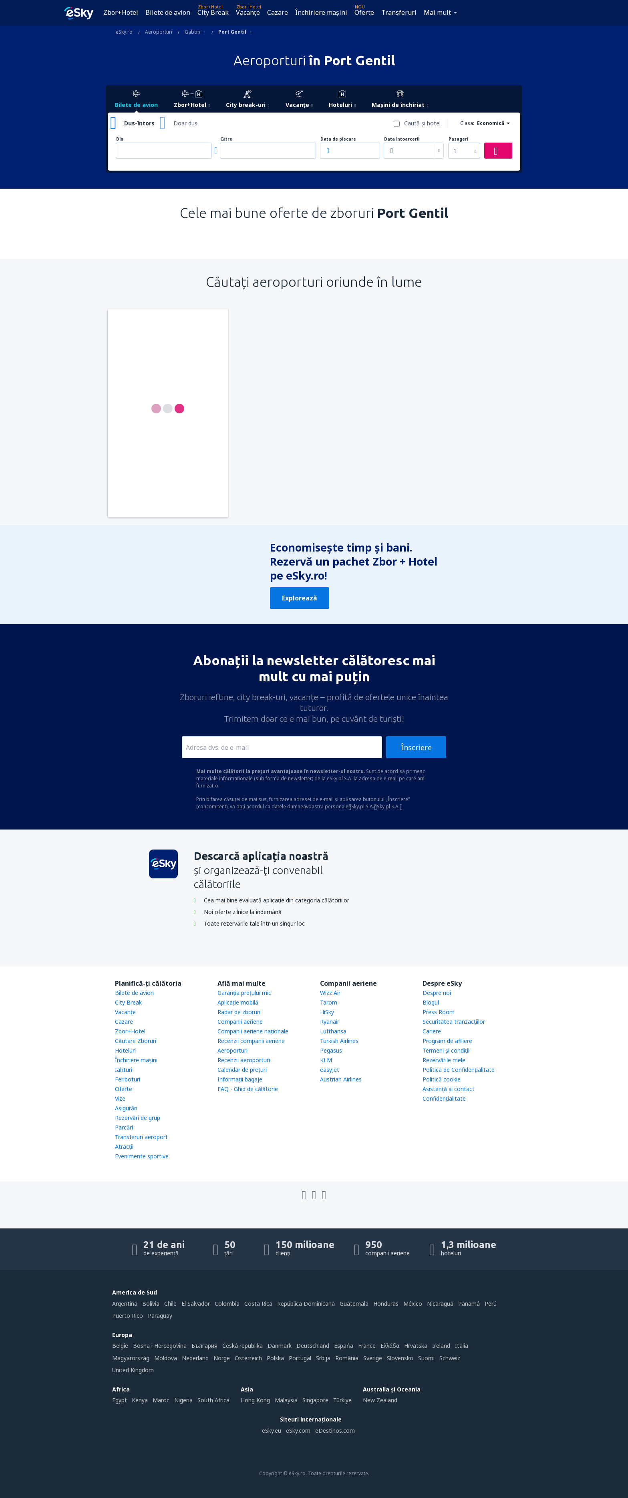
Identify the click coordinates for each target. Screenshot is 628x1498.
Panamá (469, 1303)
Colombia (227, 1303)
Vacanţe (248, 12)
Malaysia (286, 1400)
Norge (221, 1358)
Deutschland (312, 1345)
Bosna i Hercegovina (160, 1345)
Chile (170, 1303)
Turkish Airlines (339, 1041)
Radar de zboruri (238, 1012)
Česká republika (242, 1345)
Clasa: (467, 123)
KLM (326, 1060)
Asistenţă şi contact (449, 1089)
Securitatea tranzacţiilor (454, 1021)
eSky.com (298, 1430)
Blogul (431, 1002)
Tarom (328, 1002)
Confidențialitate (444, 1098)
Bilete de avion (167, 12)
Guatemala (354, 1303)
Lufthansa (333, 1031)
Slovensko (400, 1358)
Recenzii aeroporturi (243, 1060)
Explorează (299, 598)
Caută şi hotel (422, 123)
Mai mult (437, 12)
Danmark (280, 1345)
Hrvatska (415, 1345)
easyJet (329, 1069)
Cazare (277, 12)
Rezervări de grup (137, 1117)
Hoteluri (125, 1050)
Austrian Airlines (341, 1079)
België (120, 1345)
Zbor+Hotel (120, 12)
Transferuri (399, 12)
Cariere (432, 1031)
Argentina (124, 1303)
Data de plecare (338, 139)
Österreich (248, 1358)
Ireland (441, 1345)
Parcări (124, 1127)
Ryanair (329, 1021)
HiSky (327, 1012)
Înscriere (416, 747)
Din (119, 139)
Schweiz (449, 1358)
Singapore (315, 1400)
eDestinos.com (335, 1430)
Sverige (372, 1358)
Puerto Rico (127, 1315)
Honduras (386, 1303)
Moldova (165, 1358)
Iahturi (123, 1069)
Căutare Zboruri (135, 1041)
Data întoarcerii (401, 139)
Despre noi (437, 993)
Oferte (364, 12)
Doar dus (185, 123)
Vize (120, 1098)
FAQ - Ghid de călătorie (247, 1089)
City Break (213, 12)
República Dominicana (306, 1303)
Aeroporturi (232, 1050)
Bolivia (150, 1303)
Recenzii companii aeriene (251, 1041)
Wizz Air (330, 993)
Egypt (119, 1400)
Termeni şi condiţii (446, 1050)
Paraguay (160, 1315)
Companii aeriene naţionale (252, 1031)
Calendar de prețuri (242, 1069)
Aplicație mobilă (237, 1002)
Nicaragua (440, 1303)
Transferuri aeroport (141, 1137)
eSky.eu (271, 1430)
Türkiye (342, 1400)
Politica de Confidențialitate (459, 1069)
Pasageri (458, 139)
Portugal (300, 1358)
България (204, 1345)
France (367, 1345)
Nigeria (183, 1400)
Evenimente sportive (142, 1156)
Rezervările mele (444, 1060)
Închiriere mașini (321, 12)
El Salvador (195, 1303)
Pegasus (331, 1050)
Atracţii (124, 1146)
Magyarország (130, 1358)
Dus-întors (139, 123)
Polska (275, 1358)
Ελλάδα (389, 1345)
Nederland (195, 1358)
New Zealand (380, 1400)
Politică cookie (442, 1079)
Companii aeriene (240, 1021)
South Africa (213, 1400)
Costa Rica (258, 1303)
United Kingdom (133, 1370)
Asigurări (126, 1108)
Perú (491, 1303)
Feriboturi (127, 1079)
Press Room (439, 1012)
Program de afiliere (447, 1041)
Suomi (426, 1358)
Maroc (161, 1400)
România (346, 1358)
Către (226, 139)
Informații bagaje (239, 1079)
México (412, 1303)
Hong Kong (255, 1400)
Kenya (140, 1400)
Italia (461, 1345)
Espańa (343, 1345)
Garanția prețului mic (244, 993)
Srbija (323, 1358)
